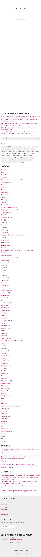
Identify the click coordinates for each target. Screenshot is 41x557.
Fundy (2, 270)
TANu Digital (4, 408)
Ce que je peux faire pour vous (8, 210)
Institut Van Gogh (5, 303)
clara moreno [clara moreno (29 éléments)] (19, 148)
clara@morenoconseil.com (15, 539)
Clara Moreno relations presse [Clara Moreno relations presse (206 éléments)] (28, 148)
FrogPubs (3, 268)
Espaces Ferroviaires (6, 255)
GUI (2, 283)
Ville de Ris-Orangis (6, 428)
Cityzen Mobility (5, 212)
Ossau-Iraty (3, 361)
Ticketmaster (4, 411)
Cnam (2, 220)
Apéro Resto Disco (5, 182)
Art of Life (3, 187)
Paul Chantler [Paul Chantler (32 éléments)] (13, 159)
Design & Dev (4, 240)
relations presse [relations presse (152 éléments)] (4, 162)
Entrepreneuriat (4, 252)
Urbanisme (3, 423)
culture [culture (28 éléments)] (33, 151)
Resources (3, 373)
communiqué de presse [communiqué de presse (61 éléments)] (21, 151)
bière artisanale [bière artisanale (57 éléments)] (8, 148)
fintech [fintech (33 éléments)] (3, 153)
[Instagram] (16, 550)
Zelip (2, 439)
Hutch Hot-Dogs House (6, 290)
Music (2, 345)
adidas (2, 172)
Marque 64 (4, 333)
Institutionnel (4, 305)
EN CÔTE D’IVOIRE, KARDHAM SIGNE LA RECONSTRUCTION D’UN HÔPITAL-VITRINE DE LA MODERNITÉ (19, 124)
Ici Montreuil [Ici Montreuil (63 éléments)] (19, 155)
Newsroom (3, 350)
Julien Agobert (4, 313)
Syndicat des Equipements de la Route (10, 406)
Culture (3, 227)
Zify (2, 441)
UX (2, 426)
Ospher (3, 358)
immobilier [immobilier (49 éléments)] (25, 155)
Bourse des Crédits (5, 205)
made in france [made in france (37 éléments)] (4, 157)
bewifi (2, 197)
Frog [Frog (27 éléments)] (28, 153)
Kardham (3, 315)
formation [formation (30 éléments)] (24, 153)
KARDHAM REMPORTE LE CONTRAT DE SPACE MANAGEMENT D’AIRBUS (20, 117)
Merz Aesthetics (5, 338)
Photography (4, 368)
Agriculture (3, 177)
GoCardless (4, 278)
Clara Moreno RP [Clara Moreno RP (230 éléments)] (4, 151)
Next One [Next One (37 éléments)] (32, 157)
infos (2, 300)
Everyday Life (4, 260)
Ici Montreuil (4, 293)
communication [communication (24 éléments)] (12, 151)
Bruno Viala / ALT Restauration (8, 207)
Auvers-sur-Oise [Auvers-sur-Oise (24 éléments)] (34, 146)
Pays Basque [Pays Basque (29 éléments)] (20, 159)
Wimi (2, 436)
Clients (2, 215)
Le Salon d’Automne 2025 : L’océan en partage (11, 454)
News (2, 348)
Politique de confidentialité (16, 543)
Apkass (3, 185)
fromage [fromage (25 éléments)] (8, 155)
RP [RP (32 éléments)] (9, 162)
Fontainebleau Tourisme (7, 262)
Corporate (3, 225)
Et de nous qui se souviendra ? (8, 257)
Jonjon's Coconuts (5, 310)
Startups (3, 403)
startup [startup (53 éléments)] (13, 162)
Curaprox (3, 232)
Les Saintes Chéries (5, 320)
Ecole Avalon (4, 242)
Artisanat (3, 190)
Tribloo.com (4, 418)
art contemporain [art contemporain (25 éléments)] (18, 146)
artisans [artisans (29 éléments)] (29, 146)
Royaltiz (3, 378)
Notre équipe (4, 507)
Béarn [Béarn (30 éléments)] (14, 148)
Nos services (4, 504)
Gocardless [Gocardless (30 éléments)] (14, 155)
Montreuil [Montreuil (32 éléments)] (20, 157)
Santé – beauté (5, 383)
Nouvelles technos (5, 356)
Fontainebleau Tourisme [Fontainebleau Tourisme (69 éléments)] (17, 153)
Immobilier (3, 298)
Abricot (3, 169)
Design (2, 237)
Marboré (3, 330)
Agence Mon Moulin (6, 174)
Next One (3, 353)
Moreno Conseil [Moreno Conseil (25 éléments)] (26, 157)
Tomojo (3, 413)
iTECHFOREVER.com (6, 308)
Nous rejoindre (4, 514)
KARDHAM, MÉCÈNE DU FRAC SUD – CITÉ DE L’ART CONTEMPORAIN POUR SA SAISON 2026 (19, 120)
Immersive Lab (4, 295)
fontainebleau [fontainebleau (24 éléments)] (8, 153)
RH (2, 376)
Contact (3, 222)
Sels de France (4, 386)
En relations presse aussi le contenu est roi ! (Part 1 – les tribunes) (17, 250)
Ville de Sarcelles (5, 431)
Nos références (5, 509)
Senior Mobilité (5, 388)
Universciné (4, 421)
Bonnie (2, 202)
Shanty (2, 393)
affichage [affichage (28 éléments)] (3, 146)
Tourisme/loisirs (5, 416)
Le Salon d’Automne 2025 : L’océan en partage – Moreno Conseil (17, 464)
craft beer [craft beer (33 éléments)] (28, 151)
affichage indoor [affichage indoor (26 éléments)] (10, 146)
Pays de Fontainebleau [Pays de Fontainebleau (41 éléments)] (28, 159)
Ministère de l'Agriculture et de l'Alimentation (12, 340)
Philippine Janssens (5, 366)
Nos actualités (4, 512)
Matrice (3, 335)
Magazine (3, 323)
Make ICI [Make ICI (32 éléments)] (10, 157)
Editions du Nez (5, 245)
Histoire (3, 288)
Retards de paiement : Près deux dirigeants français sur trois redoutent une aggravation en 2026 (19, 128)
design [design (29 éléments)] (37, 151)
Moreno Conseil (26, 554)
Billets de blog (4, 200)
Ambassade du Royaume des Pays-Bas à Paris (12, 179)
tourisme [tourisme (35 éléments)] (17, 162)
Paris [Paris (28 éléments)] (8, 159)
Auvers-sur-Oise (4, 195)
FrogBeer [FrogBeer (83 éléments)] (32, 153)
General (3, 273)
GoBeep (3, 275)
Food (2, 265)
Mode (2, 343)
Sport (2, 398)
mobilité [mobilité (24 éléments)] (15, 157)
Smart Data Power (5, 396)
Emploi (2, 247)
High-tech (3, 285)
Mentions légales (5, 543)
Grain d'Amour (4, 280)
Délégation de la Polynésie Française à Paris (12, 235)
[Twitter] (26, 550)
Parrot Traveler (4, 363)
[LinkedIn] (21, 550)
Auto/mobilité (4, 192)
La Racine (3, 318)
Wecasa (3, 433)
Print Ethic (3, 371)
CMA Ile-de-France (5, 217)
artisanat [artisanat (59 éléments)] (24, 146)
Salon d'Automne (5, 381)
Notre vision (4, 502)
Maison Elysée (4, 325)
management (4, 328)
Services (3, 391)
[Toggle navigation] (39, 3)
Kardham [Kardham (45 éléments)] (30, 155)
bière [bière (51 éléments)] (2, 148)
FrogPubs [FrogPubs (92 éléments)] (3, 155)
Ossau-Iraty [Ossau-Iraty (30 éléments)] (3, 159)
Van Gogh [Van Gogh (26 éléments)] (22, 162)
